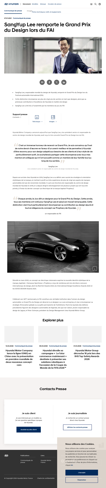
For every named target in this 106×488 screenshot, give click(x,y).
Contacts (16, 117)
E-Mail (42, 82)
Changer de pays (100, 4)
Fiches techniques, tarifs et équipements (46, 12)
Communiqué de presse (13, 11)
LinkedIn (63, 82)
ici (72, 465)
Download (95, 269)
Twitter (56, 82)
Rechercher (95, 4)
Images (29, 11)
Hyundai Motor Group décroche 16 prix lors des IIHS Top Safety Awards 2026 (87, 354)
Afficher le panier (91, 4)
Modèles (35, 4)
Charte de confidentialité (45, 478)
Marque (43, 4)
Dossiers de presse (54, 4)
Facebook (49, 82)
